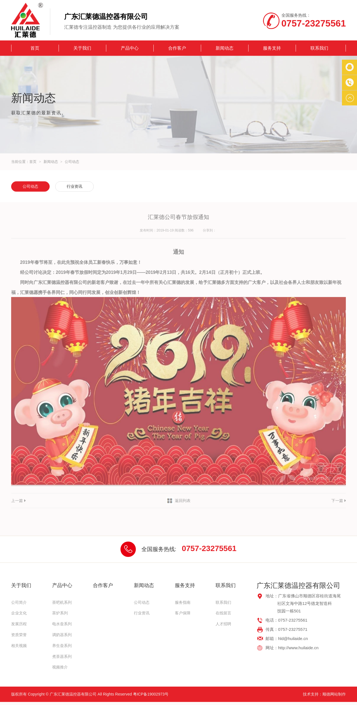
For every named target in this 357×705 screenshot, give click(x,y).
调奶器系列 (62, 634)
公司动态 (72, 162)
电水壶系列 (62, 624)
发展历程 (19, 624)
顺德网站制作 (334, 694)
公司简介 (19, 602)
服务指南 (182, 602)
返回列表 (182, 500)
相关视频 (19, 645)
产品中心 (130, 48)
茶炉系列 (60, 613)
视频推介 (60, 667)
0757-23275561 (209, 548)
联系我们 (319, 48)
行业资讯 (74, 187)
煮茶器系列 (62, 656)
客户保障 (182, 613)
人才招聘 (223, 624)
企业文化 (19, 613)
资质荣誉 (19, 634)
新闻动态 (224, 48)
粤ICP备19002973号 (151, 694)
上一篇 (17, 500)
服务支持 (272, 48)
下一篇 (337, 500)
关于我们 (82, 48)
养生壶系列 (62, 645)
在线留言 (223, 613)
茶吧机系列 (62, 602)
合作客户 (177, 48)
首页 (34, 48)
